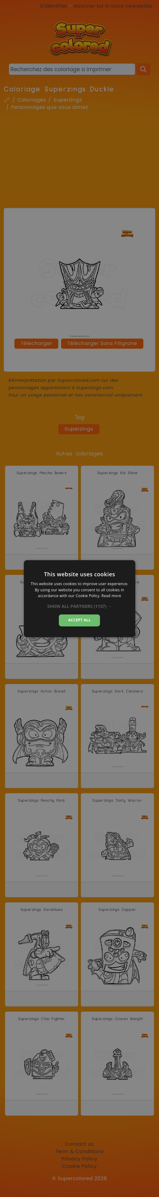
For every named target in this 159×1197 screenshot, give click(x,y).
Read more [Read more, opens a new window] (111, 596)
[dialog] (79, 598)
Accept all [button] (79, 620)
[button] (79, 606)
